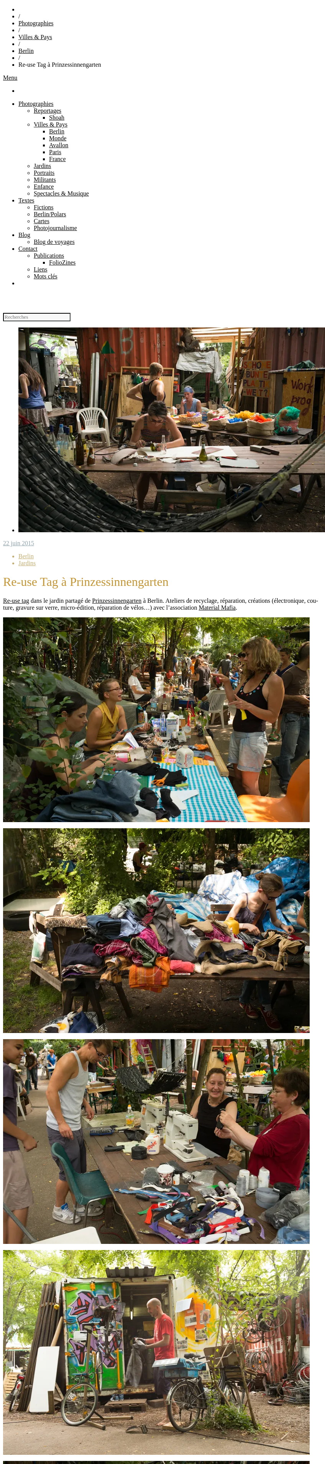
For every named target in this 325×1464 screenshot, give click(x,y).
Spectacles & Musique (61, 193)
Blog (24, 235)
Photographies (36, 23)
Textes (26, 200)
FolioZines (62, 262)
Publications (49, 255)
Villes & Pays (35, 37)
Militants (45, 179)
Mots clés (45, 276)
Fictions (44, 207)
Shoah (56, 117)
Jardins (42, 166)
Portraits (44, 172)
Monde (57, 138)
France (57, 159)
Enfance (44, 186)
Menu (10, 77)
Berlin (26, 51)
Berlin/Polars (50, 214)
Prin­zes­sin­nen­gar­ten (116, 600)
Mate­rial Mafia (217, 607)
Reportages (47, 110)
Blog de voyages (54, 242)
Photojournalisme (55, 228)
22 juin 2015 (18, 543)
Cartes (41, 221)
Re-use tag (16, 600)
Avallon (58, 145)
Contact (28, 248)
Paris (55, 152)
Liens (41, 269)
